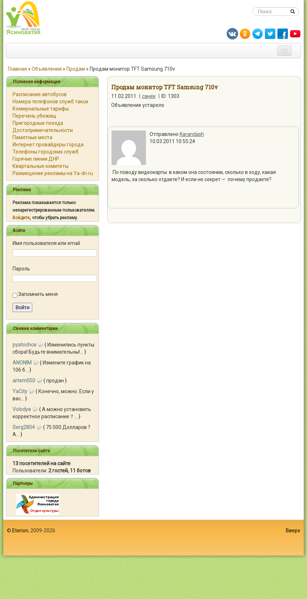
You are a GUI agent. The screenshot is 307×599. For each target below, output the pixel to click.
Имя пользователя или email (46, 243)
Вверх (293, 530)
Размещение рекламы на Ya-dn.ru (53, 173)
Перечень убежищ (34, 116)
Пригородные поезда (38, 123)
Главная (17, 69)
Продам (75, 69)
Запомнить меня (38, 294)
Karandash (192, 134)
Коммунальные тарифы (41, 109)
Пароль (21, 269)
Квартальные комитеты (41, 166)
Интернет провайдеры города (48, 144)
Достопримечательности (43, 130)
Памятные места (32, 137)
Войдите (21, 217)
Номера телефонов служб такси (50, 101)
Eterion (20, 530)
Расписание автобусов (40, 94)
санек (149, 96)
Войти (22, 307)
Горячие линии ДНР (36, 159)
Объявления (47, 69)
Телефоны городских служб (46, 152)
